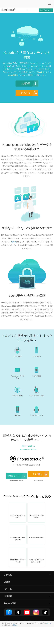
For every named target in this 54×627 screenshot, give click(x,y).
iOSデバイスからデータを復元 (17, 516)
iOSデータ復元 (27, 446)
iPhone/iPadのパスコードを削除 (17, 561)
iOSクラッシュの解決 (36, 537)
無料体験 (25, 83)
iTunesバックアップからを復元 (36, 516)
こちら (49, 623)
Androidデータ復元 (27, 449)
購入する (26, 92)
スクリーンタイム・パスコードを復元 (36, 561)
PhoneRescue (8, 10)
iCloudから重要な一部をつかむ (17, 539)
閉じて (15, 625)
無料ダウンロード (46, 10)
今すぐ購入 (37, 474)
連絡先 (13, 242)
